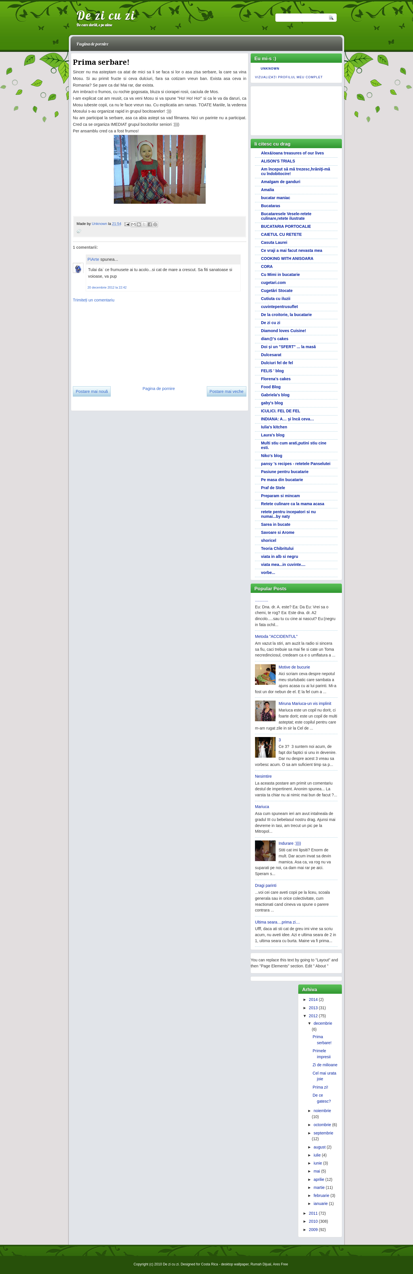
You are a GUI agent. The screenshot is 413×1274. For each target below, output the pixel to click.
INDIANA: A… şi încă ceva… (287, 419)
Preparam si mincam (280, 495)
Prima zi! (320, 1087)
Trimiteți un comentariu (93, 300)
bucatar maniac (275, 197)
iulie (317, 1155)
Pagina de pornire (92, 44)
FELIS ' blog (272, 371)
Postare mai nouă (92, 391)
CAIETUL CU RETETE (281, 234)
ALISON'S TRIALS (278, 161)
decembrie (322, 1023)
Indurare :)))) (290, 843)
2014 (313, 999)
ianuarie (320, 1203)
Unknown (100, 224)
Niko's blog (271, 455)
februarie (321, 1195)
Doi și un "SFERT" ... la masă (288, 346)
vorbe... (268, 572)
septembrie (323, 1133)
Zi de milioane (325, 1065)
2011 (313, 1213)
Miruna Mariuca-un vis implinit (305, 703)
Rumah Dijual (260, 1264)
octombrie (322, 1124)
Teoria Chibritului (277, 548)
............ (261, 600)
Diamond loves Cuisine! (283, 330)
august (319, 1147)
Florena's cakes (276, 379)
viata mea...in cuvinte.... (283, 564)
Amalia (267, 189)
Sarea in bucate (275, 524)
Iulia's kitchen (274, 427)
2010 (313, 1221)
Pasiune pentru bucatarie (285, 471)
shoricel (268, 540)
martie (319, 1187)
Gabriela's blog (275, 395)
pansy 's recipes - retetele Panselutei (295, 463)
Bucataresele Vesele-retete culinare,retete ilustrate (286, 216)
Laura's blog (273, 435)
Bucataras (270, 205)
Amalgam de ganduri (280, 181)
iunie (317, 1163)
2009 (313, 1229)
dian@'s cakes (274, 338)
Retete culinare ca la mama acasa (292, 503)
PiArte (93, 259)
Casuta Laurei (274, 242)
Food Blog (271, 387)
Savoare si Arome (278, 532)
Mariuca (262, 806)
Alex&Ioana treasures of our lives (292, 153)
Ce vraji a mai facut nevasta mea (291, 250)
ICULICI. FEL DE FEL (280, 411)
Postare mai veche (226, 391)
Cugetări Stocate (277, 290)
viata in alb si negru (279, 556)
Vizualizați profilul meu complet (289, 77)
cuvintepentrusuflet (279, 306)
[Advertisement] (116, 342)
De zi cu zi (106, 15)
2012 (313, 1016)
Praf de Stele (273, 487)
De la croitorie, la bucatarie (286, 314)
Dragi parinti (265, 885)
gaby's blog (272, 403)
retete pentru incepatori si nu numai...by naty (288, 514)
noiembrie (322, 1110)
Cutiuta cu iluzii (275, 298)
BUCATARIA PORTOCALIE (286, 226)
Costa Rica (209, 1264)
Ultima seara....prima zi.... (277, 922)
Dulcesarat (271, 354)
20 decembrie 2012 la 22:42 (106, 287)
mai (316, 1171)
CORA (267, 266)
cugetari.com (273, 282)
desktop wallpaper (235, 1264)
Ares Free (280, 1264)
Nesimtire (263, 776)
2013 (313, 1008)
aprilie (318, 1179)
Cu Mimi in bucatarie (280, 274)
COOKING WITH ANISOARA (287, 258)
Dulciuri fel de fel (277, 362)
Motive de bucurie (294, 667)
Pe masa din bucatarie (282, 479)
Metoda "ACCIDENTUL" (276, 636)
